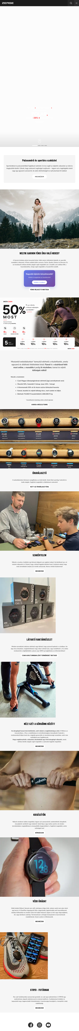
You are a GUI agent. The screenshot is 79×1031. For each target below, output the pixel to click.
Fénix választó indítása (39, 289)
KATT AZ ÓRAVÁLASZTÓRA (39, 487)
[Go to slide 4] (45, 145)
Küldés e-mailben (39, 282)
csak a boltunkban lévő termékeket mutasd (39, 655)
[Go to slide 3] (42, 145)
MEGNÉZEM (39, 176)
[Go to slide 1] (34, 145)
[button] (76, 3)
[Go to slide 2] (39, 145)
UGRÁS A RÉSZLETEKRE (39, 404)
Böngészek (39, 833)
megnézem (39, 122)
